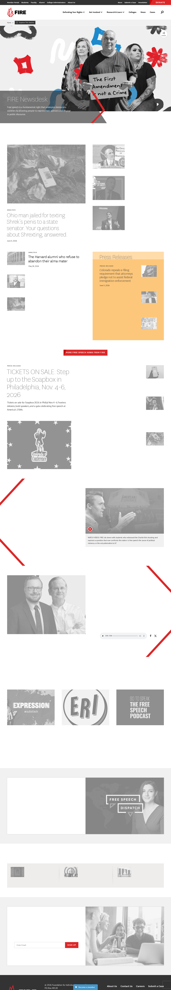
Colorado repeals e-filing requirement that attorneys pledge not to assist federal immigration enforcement (116, 275)
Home (9, 23)
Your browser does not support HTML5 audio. (123, 636)
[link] (17, 12)
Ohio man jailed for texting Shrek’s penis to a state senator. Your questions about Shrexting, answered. (37, 225)
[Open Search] (162, 12)
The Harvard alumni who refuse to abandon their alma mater (53, 258)
